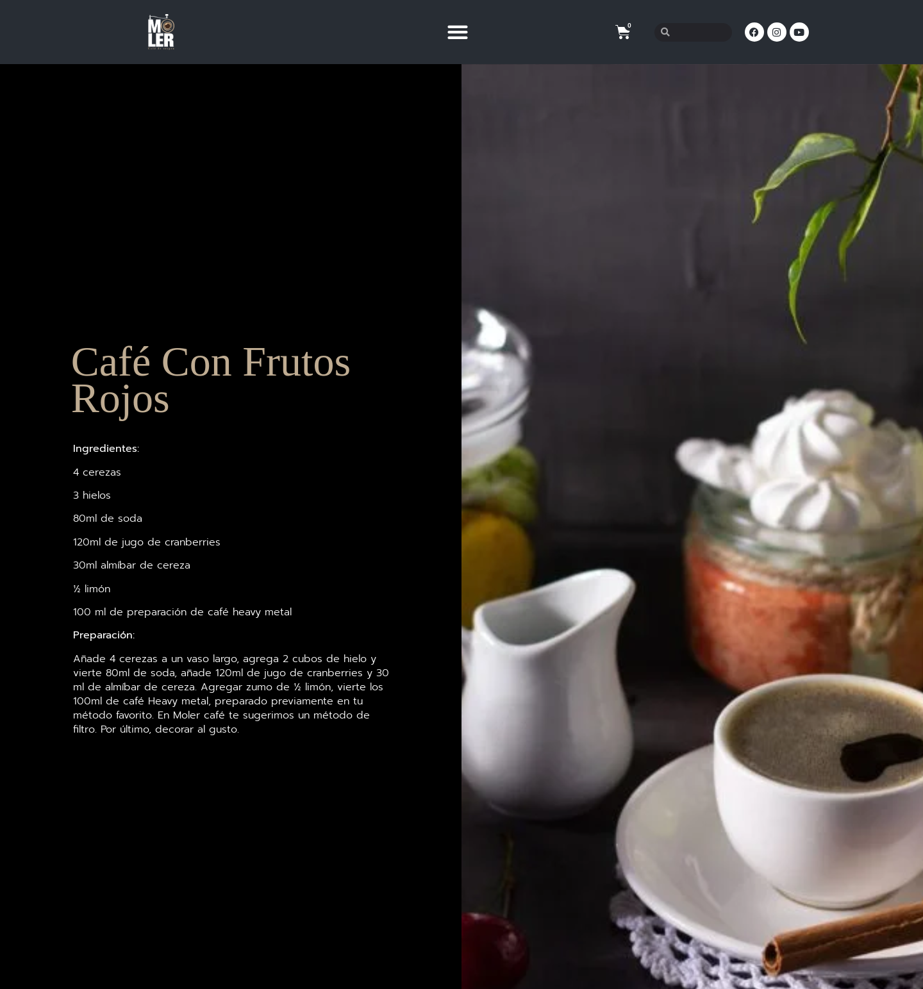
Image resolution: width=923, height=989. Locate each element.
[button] (457, 32)
